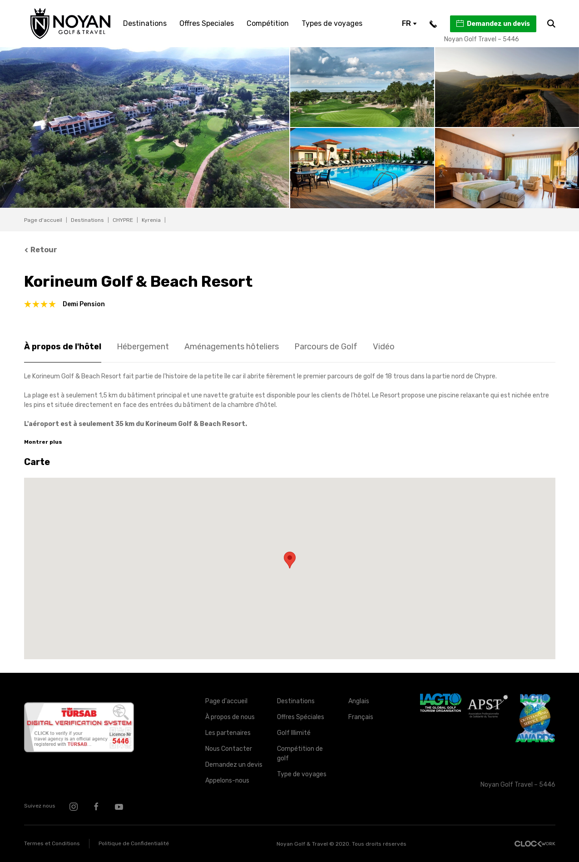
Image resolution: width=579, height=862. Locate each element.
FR (409, 23)
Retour (41, 249)
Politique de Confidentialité (134, 843)
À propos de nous (230, 717)
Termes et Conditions (52, 843)
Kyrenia (151, 220)
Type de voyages (302, 774)
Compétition (268, 23)
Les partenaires (228, 733)
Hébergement (143, 347)
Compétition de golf (300, 753)
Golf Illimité (294, 733)
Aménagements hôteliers (231, 347)
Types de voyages (332, 23)
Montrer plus (43, 442)
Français (360, 717)
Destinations (145, 23)
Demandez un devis (492, 23)
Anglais (358, 701)
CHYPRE (123, 220)
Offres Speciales (206, 23)
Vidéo (384, 347)
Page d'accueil (43, 220)
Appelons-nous (227, 780)
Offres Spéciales (300, 717)
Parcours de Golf (325, 347)
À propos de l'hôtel (62, 347)
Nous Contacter (228, 749)
